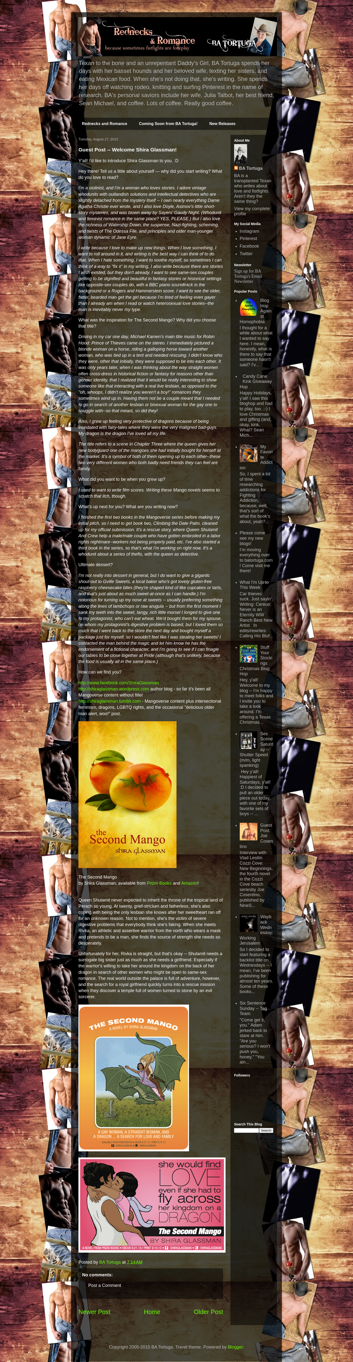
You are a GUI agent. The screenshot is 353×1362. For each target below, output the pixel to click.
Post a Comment (104, 1285)
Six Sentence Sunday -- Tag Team (253, 1008)
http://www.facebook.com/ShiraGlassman (118, 682)
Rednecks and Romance (104, 124)
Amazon (189, 883)
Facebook (249, 246)
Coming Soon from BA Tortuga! (168, 124)
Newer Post (94, 1311)
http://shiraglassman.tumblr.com (109, 701)
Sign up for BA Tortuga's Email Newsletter (248, 276)
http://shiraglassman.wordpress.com (113, 689)
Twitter (246, 253)
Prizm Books (159, 883)
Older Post (208, 1311)
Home (152, 1311)
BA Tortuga (251, 168)
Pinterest (248, 238)
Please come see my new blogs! (252, 538)
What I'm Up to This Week (254, 585)
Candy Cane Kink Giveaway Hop (256, 381)
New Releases (222, 124)
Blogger (235, 1347)
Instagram (249, 231)
